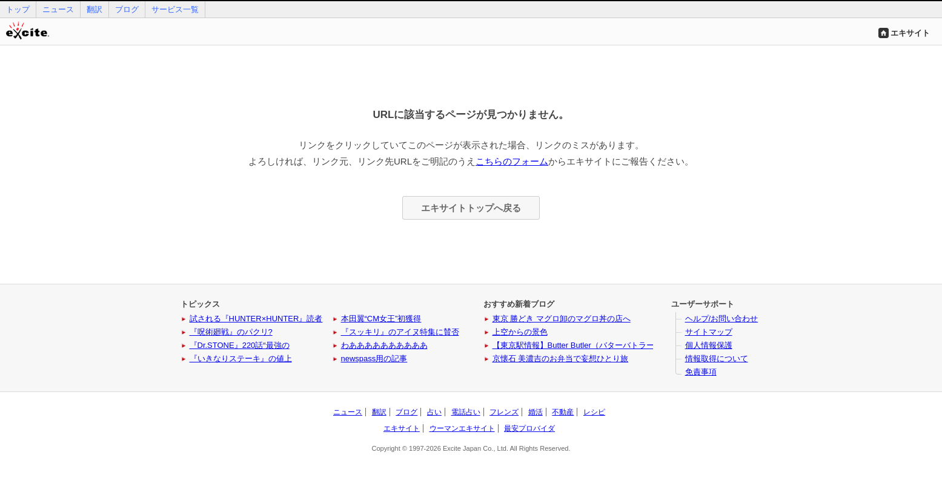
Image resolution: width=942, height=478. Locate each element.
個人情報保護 (708, 345)
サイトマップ (708, 331)
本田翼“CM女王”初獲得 (381, 318)
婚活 (535, 412)
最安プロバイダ (529, 428)
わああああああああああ (384, 345)
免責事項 (701, 371)
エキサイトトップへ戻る (471, 208)
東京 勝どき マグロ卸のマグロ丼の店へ (562, 318)
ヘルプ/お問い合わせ (721, 318)
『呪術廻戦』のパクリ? (231, 331)
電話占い (465, 412)
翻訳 (94, 9)
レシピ (594, 412)
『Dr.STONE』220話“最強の (240, 345)
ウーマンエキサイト (462, 428)
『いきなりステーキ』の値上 (241, 358)
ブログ (127, 9)
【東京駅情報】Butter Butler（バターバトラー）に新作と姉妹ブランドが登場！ (632, 345)
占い (434, 412)
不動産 (563, 412)
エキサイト (910, 33)
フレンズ (504, 412)
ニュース (58, 9)
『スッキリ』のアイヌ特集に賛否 (400, 331)
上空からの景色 (520, 331)
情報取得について (716, 358)
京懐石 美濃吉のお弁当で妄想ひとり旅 (561, 358)
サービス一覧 (175, 9)
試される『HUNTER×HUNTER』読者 (256, 318)
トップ (18, 9)
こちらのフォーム (512, 161)
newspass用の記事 (374, 358)
